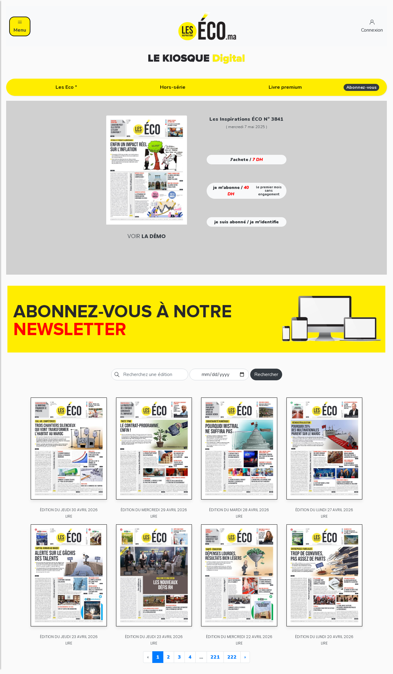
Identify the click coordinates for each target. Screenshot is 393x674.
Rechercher (266, 374)
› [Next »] (245, 657)
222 (232, 657)
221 (215, 657)
